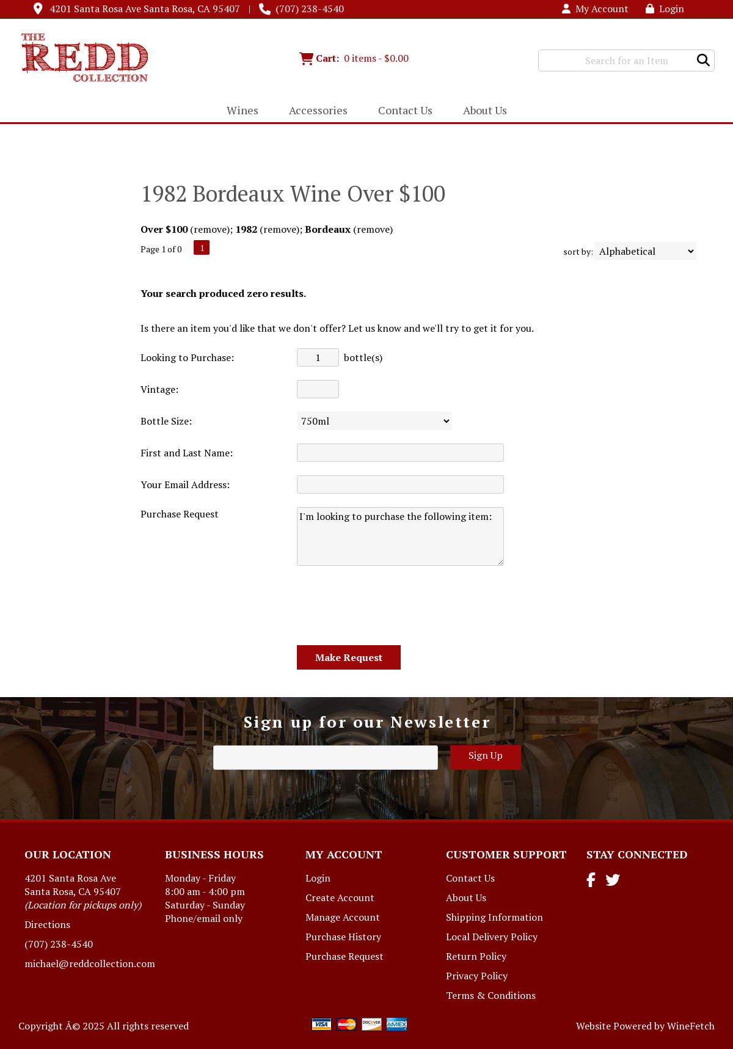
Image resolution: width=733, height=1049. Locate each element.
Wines (238, 111)
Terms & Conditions (491, 995)
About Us (481, 111)
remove (210, 229)
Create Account (339, 897)
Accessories (314, 111)
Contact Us (405, 110)
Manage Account (342, 917)
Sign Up (486, 755)
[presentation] (390, 606)
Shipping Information (494, 917)
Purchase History (343, 936)
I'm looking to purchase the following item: (400, 536)
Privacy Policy (477, 975)
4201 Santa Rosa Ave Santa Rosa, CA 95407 (144, 8)
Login (665, 8)
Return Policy (476, 956)
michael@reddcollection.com (89, 963)
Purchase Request (344, 956)
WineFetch (691, 1026)
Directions (47, 924)
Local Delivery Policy (492, 936)
